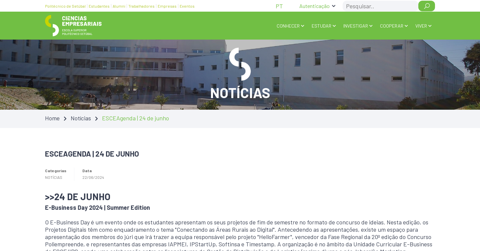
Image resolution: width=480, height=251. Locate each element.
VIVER (421, 26)
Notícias (81, 118)
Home (52, 118)
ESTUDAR (321, 26)
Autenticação (314, 6)
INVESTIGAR (355, 26)
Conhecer (288, 26)
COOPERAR (391, 26)
